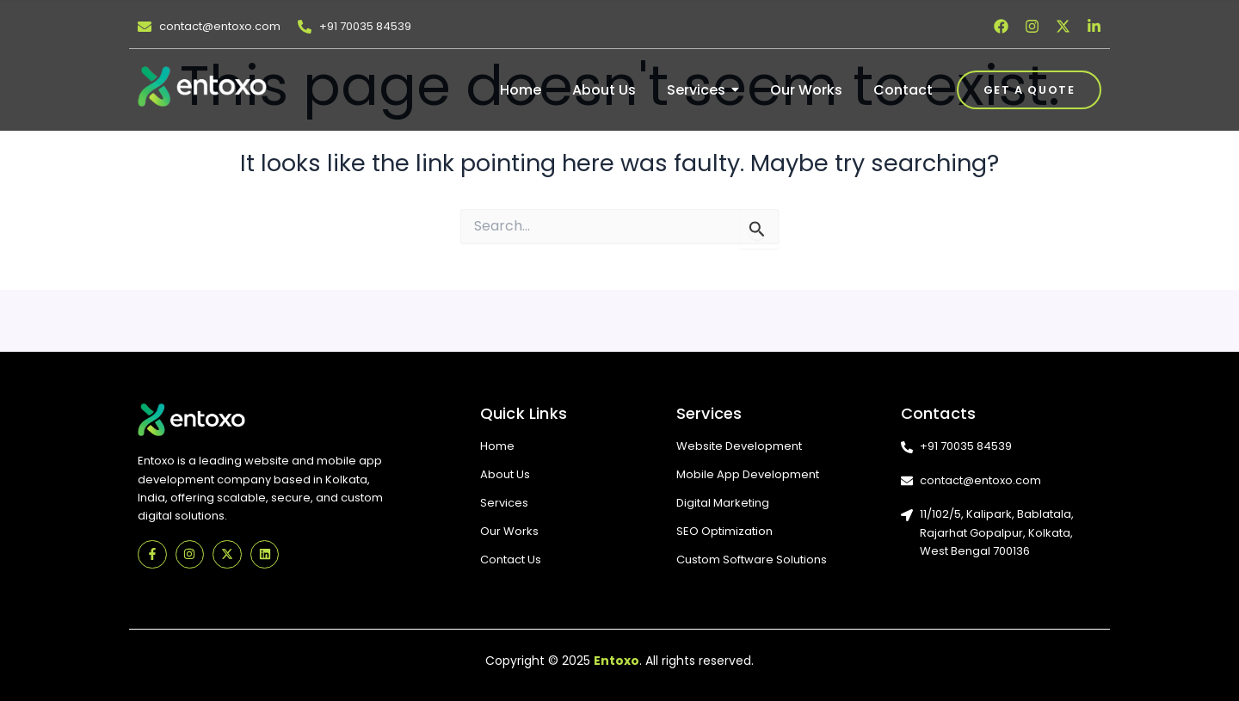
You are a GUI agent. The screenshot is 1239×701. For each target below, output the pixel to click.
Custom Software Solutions (751, 559)
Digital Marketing (722, 503)
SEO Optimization (724, 531)
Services (504, 503)
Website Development (739, 446)
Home (497, 446)
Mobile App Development (747, 474)
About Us (505, 474)
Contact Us (510, 559)
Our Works (509, 531)
